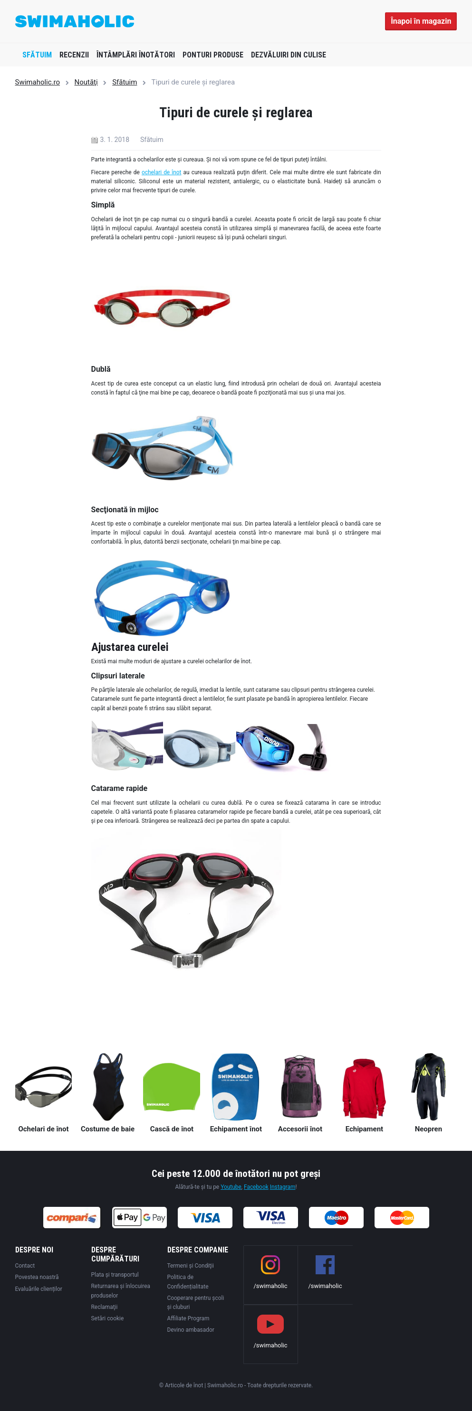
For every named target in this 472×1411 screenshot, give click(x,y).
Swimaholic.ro (37, 82)
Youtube (231, 1187)
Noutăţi (86, 82)
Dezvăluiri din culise (288, 54)
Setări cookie (107, 1318)
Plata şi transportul (115, 1274)
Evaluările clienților (38, 1289)
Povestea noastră (37, 1277)
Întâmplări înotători (135, 54)
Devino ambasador (190, 1329)
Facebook (256, 1187)
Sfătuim (37, 54)
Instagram (283, 1187)
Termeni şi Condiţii (190, 1265)
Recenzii (74, 54)
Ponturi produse (213, 54)
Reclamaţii (104, 1307)
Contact (25, 1265)
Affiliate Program (188, 1318)
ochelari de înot (162, 172)
